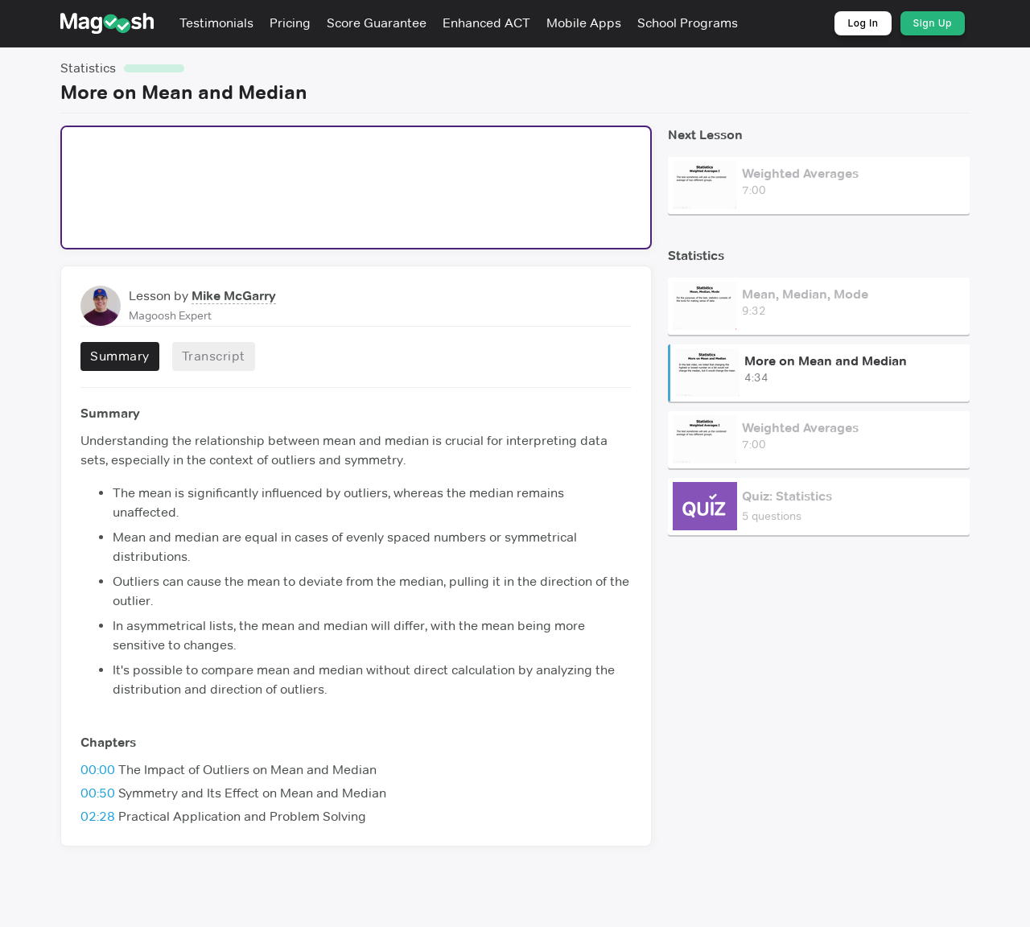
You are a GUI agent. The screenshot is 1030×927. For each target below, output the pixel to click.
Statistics (88, 68)
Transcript (213, 356)
